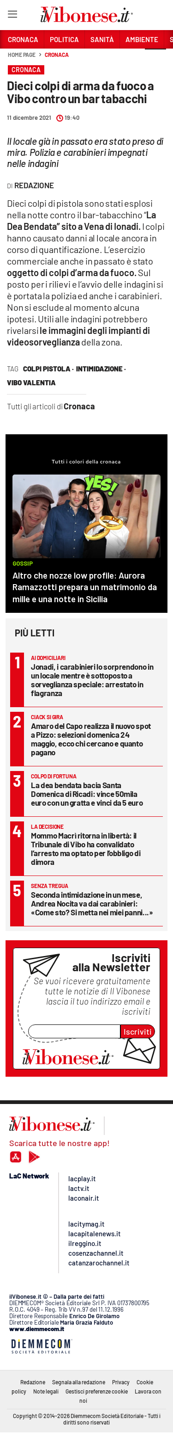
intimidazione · (101, 368)
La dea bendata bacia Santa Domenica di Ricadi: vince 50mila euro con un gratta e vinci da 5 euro (87, 793)
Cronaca (56, 54)
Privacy (121, 1382)
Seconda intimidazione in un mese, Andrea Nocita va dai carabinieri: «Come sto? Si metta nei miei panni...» (92, 903)
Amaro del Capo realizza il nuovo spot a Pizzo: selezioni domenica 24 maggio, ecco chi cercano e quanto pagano (91, 739)
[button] (155, 60)
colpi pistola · (48, 368)
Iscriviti (138, 1031)
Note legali (46, 1391)
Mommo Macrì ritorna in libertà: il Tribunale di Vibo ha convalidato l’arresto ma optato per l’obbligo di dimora (85, 848)
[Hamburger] (12, 16)
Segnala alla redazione (78, 1382)
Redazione (32, 1382)
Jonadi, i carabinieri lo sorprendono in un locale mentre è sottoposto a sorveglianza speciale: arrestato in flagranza (92, 679)
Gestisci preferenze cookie (97, 1391)
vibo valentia (31, 382)
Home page (22, 54)
